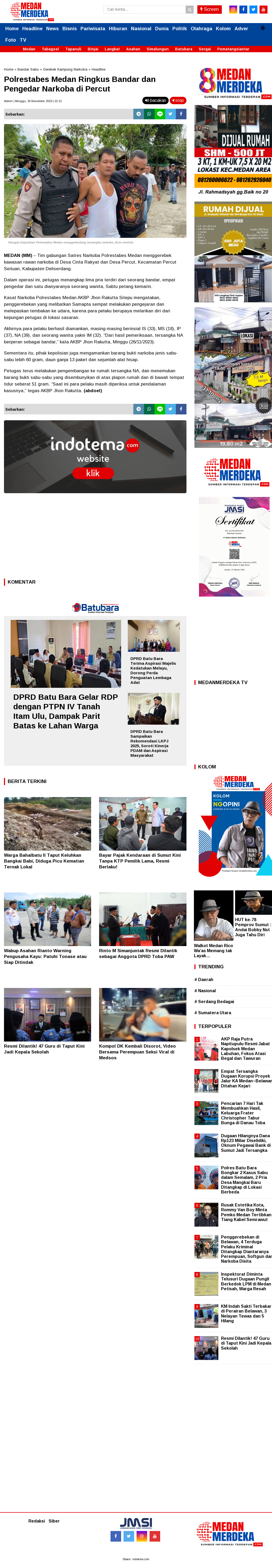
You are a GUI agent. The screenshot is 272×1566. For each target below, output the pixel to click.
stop (178, 100)
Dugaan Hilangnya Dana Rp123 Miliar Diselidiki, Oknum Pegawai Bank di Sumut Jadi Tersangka (246, 1143)
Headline (32, 28)
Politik (179, 28)
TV (23, 40)
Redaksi (36, 1521)
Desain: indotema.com (136, 1559)
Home (12, 28)
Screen (209, 9)
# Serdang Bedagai (214, 1001)
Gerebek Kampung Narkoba (65, 69)
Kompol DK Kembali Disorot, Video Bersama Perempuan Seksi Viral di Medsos (137, 1052)
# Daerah (203, 979)
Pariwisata (92, 28)
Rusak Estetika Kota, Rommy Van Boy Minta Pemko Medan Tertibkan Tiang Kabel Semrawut (246, 1212)
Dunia (162, 28)
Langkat (112, 49)
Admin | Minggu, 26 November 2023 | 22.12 (33, 101)
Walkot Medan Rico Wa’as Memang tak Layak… (213, 950)
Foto (10, 40)
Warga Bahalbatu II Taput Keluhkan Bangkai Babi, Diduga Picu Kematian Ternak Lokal (44, 861)
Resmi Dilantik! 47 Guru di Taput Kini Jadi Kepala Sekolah (246, 1343)
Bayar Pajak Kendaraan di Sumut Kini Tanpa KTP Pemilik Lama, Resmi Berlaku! (140, 861)
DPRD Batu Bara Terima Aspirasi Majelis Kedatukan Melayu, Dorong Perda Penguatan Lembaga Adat (153, 670)
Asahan (133, 49)
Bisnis (69, 28)
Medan (29, 49)
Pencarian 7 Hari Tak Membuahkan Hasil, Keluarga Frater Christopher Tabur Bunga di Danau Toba (243, 1113)
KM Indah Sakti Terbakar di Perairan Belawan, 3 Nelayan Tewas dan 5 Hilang (246, 1313)
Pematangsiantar (233, 49)
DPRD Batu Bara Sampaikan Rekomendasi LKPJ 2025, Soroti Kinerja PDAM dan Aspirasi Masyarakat (149, 743)
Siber (54, 1521)
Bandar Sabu (28, 69)
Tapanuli (73, 49)
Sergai (205, 49)
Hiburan (118, 28)
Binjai (93, 49)
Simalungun (158, 49)
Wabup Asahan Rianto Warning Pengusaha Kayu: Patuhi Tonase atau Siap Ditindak (45, 956)
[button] (262, 25)
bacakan (155, 100)
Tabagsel (50, 49)
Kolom (223, 28)
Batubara (183, 49)
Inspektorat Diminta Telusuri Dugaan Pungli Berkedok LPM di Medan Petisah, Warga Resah (246, 1281)
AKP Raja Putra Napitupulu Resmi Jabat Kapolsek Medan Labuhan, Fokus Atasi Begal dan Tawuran (245, 1049)
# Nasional (205, 990)
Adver (241, 28)
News (52, 28)
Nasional (141, 28)
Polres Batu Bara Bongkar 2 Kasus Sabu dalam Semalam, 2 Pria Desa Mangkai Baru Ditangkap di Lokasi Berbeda (244, 1180)
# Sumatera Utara (212, 1013)
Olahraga (201, 28)
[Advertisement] (95, 537)
